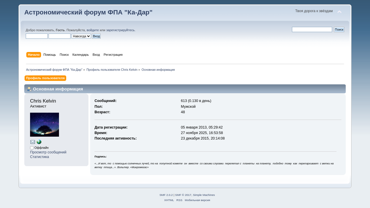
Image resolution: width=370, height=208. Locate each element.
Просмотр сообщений (48, 152)
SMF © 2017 (183, 194)
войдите (93, 30)
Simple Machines (204, 194)
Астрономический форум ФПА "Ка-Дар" (88, 12)
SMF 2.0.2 (166, 194)
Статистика (39, 157)
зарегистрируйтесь (120, 30)
